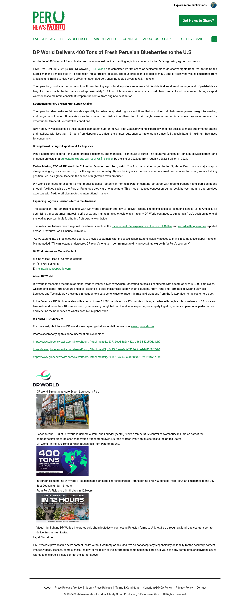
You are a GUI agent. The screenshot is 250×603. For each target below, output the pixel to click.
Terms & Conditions (127, 587)
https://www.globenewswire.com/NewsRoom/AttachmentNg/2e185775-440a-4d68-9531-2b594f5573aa (97, 357)
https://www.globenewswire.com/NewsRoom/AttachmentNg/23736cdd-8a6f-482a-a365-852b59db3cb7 (96, 341)
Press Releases (74, 39)
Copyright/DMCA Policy (157, 587)
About (47, 587)
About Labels (105, 39)
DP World (99, 69)
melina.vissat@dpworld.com (53, 268)
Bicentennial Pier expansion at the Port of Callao (142, 226)
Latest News (44, 39)
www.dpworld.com (142, 326)
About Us (151, 39)
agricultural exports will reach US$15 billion (87, 158)
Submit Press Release (98, 587)
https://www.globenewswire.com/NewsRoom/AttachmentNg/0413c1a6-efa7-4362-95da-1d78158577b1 (96, 349)
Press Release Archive (68, 587)
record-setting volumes (192, 226)
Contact (130, 39)
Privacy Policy (184, 587)
